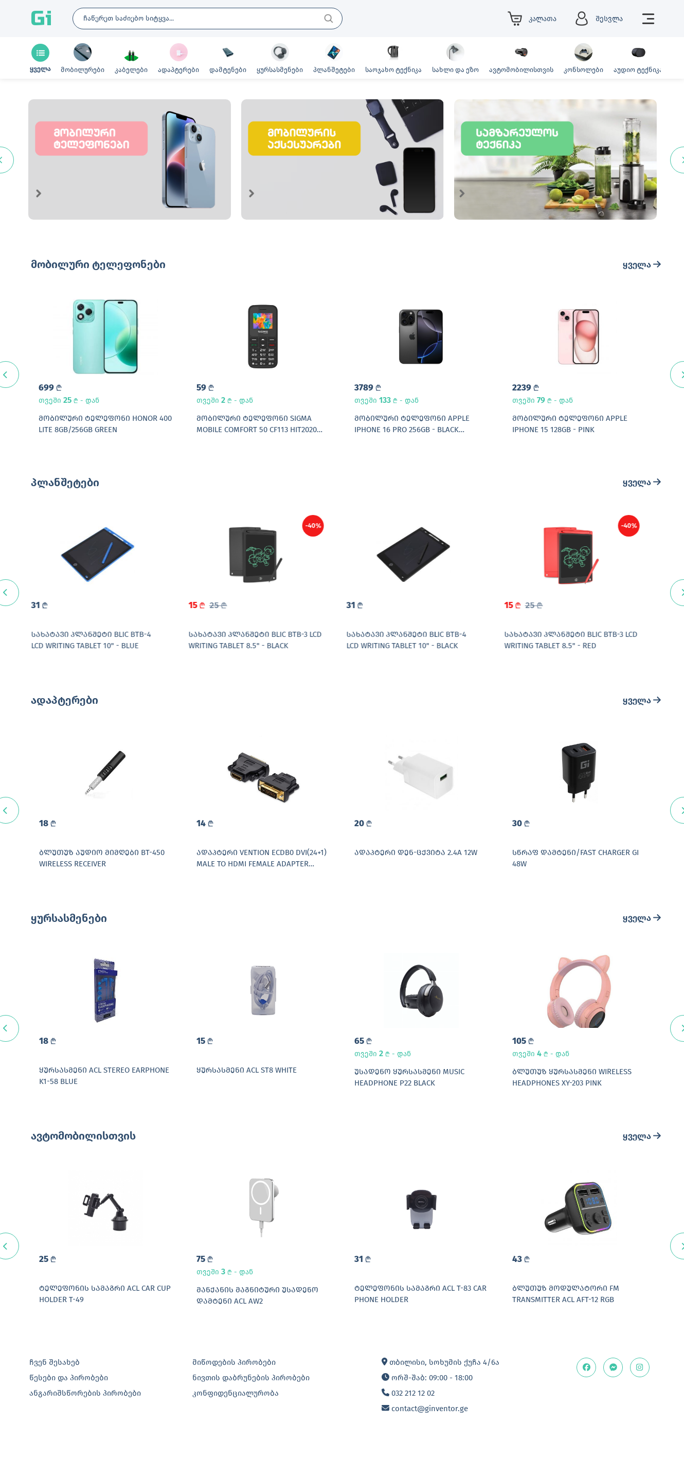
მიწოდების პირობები (234, 1394)
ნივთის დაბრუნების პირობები (251, 1409)
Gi (41, 18)
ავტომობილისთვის (83, 1161)
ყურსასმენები (69, 937)
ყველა (642, 264)
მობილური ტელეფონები (98, 264)
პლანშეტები (65, 488)
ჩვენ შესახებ (54, 1394)
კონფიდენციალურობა (235, 1425)
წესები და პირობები (68, 1409)
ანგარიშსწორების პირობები (85, 1425)
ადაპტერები (64, 713)
